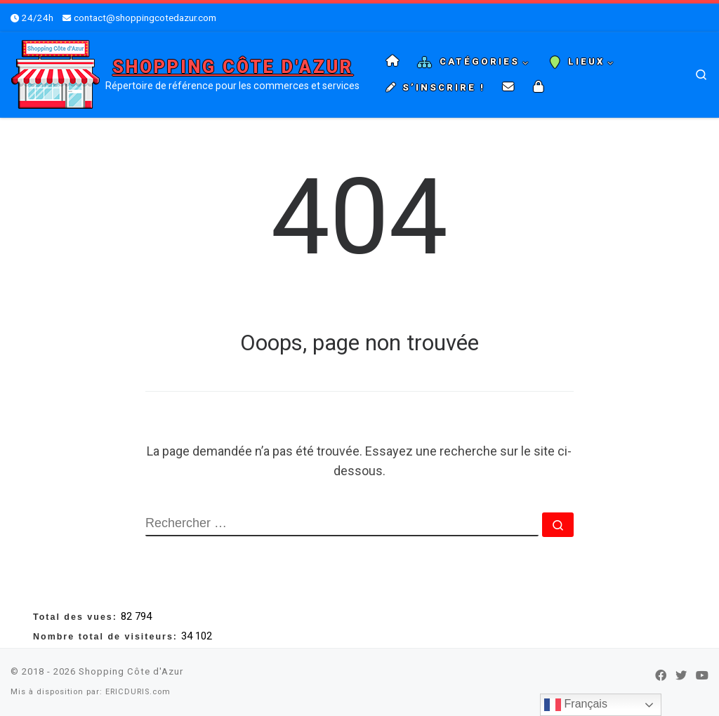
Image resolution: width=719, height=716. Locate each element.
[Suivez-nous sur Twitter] (681, 675)
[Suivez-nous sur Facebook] (660, 675)
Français (575, 704)
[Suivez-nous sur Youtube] (702, 675)
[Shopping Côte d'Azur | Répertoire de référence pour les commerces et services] (55, 73)
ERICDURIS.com (138, 691)
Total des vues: (77, 617)
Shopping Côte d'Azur (131, 671)
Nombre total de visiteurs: (107, 637)
